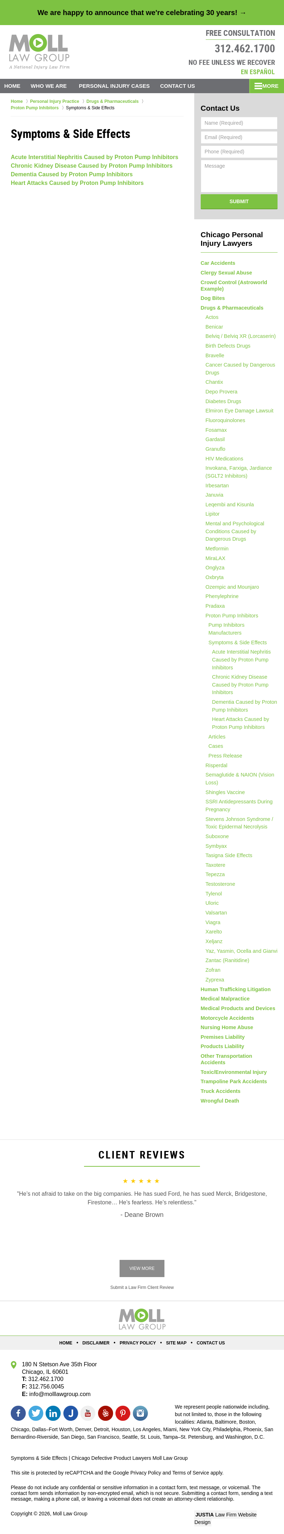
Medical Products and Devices (237, 1013)
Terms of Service (191, 1474)
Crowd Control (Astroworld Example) (233, 284)
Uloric (210, 905)
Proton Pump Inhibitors (229, 621)
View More (141, 1270)
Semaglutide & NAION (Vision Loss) (237, 778)
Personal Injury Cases (118, 86)
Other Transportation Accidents (238, 1062)
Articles (216, 735)
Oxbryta (212, 582)
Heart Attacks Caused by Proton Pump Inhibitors (77, 183)
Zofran (211, 974)
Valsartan (214, 915)
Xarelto (211, 934)
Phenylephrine (220, 601)
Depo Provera (219, 392)
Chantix (212, 383)
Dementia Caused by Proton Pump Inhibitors (72, 174)
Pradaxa (213, 612)
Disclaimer (97, 1344)
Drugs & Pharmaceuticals (231, 306)
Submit (239, 201)
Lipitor (210, 518)
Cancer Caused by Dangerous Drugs (237, 369)
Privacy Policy (138, 1344)
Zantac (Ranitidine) (225, 964)
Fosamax (214, 432)
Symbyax (214, 846)
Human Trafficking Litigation (235, 994)
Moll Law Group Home (39, 51)
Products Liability (222, 1053)
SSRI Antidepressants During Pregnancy (236, 805)
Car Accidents (217, 261)
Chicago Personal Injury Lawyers (230, 237)
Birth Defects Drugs (225, 346)
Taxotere (213, 866)
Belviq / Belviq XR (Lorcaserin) (238, 336)
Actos (210, 316)
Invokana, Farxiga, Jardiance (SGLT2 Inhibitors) (236, 475)
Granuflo (213, 451)
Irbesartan (215, 488)
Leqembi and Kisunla (227, 508)
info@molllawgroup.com (59, 1395)
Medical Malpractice (224, 1003)
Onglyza (213, 572)
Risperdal (214, 765)
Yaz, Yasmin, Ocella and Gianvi (239, 954)
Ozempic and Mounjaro (230, 592)
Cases (215, 745)
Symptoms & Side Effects (236, 641)
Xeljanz (212, 944)
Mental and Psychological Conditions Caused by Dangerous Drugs (232, 535)
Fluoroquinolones (223, 422)
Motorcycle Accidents (226, 1023)
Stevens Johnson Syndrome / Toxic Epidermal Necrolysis (236, 823)
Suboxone (215, 836)
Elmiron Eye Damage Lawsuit (237, 412)
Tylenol (211, 895)
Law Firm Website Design (235, 1516)
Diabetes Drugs (221, 402)
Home (14, 86)
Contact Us (183, 86)
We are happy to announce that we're (141, 12)
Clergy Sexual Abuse (226, 271)
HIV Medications (222, 461)
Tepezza (213, 876)
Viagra (211, 925)
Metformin (215, 552)
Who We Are (52, 86)
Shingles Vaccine (223, 792)
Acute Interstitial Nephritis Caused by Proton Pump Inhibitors (94, 157)
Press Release (224, 755)
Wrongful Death (219, 1102)
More (268, 86)
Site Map (175, 1344)
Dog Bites (212, 297)
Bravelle (213, 355)
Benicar (212, 326)
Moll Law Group (70, 1515)
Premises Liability (222, 1043)
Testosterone (218, 885)
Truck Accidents (220, 1092)
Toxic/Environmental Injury (233, 1072)
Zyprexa (213, 983)
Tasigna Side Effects (226, 856)
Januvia (212, 498)
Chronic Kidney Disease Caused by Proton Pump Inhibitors (92, 166)
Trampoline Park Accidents (233, 1082)
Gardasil (213, 441)
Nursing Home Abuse (226, 1033)
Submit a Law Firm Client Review (142, 1289)
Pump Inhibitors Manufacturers (242, 631)
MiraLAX (213, 562)
